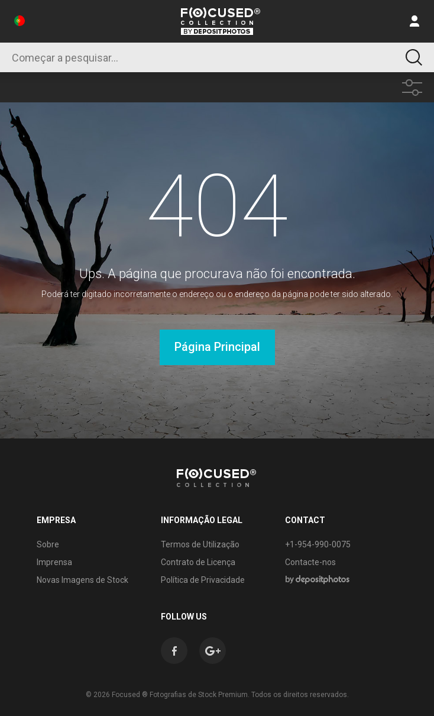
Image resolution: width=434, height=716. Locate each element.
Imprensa (54, 562)
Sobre (48, 544)
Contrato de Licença (198, 562)
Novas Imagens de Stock (82, 580)
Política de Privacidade (203, 580)
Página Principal (217, 347)
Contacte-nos (310, 562)
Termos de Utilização (200, 544)
